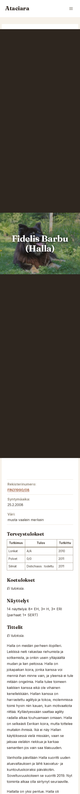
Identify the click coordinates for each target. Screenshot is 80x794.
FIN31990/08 (18, 490)
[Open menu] (71, 8)
